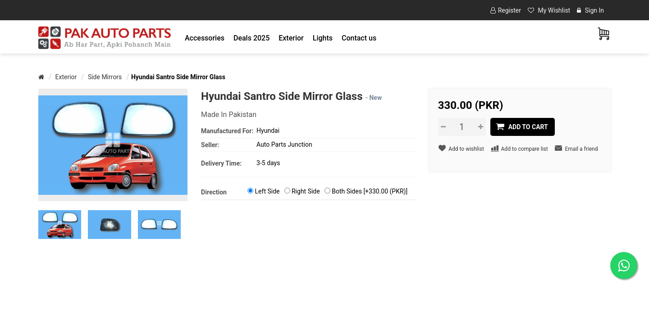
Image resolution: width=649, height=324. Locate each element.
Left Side (267, 191)
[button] (204, 38)
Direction (214, 192)
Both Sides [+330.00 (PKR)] (369, 191)
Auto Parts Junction (284, 144)
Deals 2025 (251, 38)
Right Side (306, 191)
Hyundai (267, 130)
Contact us (359, 38)
